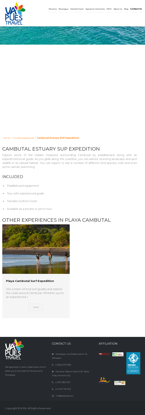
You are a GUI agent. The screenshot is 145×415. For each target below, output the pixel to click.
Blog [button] (126, 9)
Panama (53, 9)
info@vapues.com (64, 395)
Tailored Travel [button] (77, 9)
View (36, 307)
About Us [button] (118, 9)
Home (6, 137)
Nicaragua (63, 9)
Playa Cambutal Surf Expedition (30, 281)
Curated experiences (23, 137)
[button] (136, 6)
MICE (109, 9)
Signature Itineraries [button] (95, 9)
